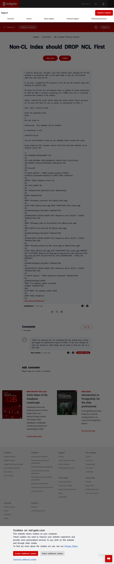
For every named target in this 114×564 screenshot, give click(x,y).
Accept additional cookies (25, 553)
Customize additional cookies (24, 559)
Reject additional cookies (52, 553)
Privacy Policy (71, 546)
